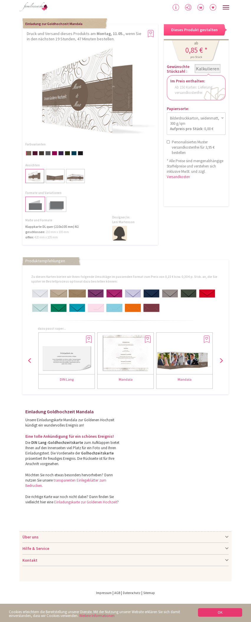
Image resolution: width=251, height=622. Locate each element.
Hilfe (176, 7)
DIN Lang (67, 379)
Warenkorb (200, 7)
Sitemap (149, 593)
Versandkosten (178, 176)
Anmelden (188, 7)
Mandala (126, 379)
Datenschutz (132, 593)
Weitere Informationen (97, 616)
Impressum (104, 593)
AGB (117, 593)
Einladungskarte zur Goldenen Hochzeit (85, 502)
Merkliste (213, 7)
